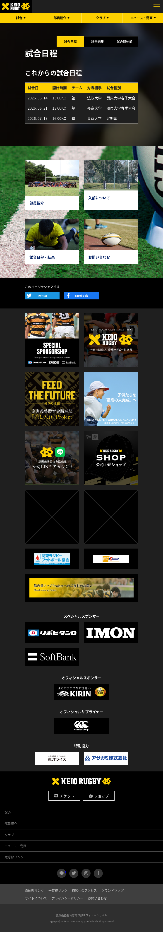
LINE (65, 871)
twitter (73, 873)
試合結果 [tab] (97, 41)
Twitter (42, 296)
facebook (98, 873)
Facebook (81, 296)
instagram (86, 873)
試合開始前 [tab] (124, 41)
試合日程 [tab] (70, 41)
